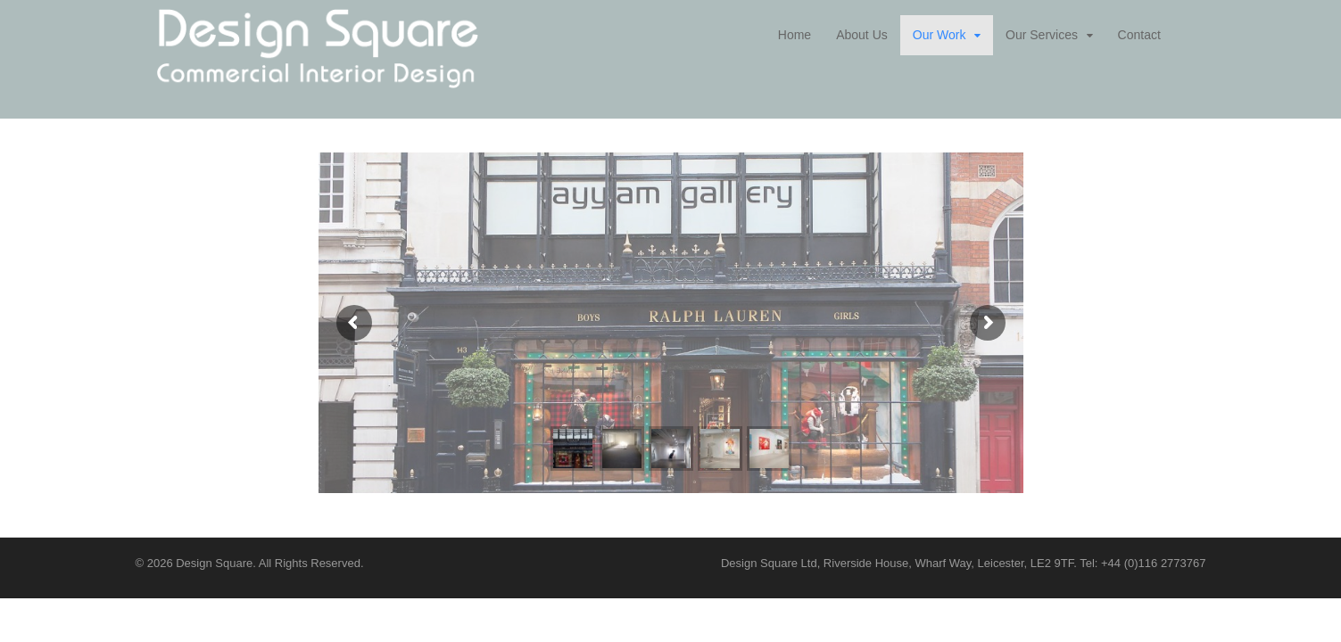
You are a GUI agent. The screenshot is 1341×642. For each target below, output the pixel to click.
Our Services (1042, 35)
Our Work (939, 35)
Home (794, 35)
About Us (862, 35)
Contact (1139, 35)
